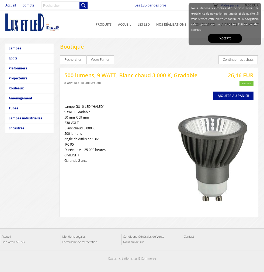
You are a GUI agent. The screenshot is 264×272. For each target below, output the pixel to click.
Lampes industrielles (25, 118)
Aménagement (20, 98)
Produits (104, 24)
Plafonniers (18, 68)
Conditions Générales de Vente (143, 236)
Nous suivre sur (133, 242)
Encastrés (16, 128)
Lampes (15, 48)
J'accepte (225, 38)
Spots (13, 58)
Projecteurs (18, 78)
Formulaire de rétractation (79, 242)
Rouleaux (16, 88)
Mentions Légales (73, 236)
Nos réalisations (171, 24)
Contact (189, 236)
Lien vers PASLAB (13, 242)
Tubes (13, 108)
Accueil (124, 24)
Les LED (144, 24)
